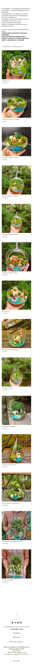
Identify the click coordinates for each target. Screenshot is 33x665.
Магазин (16, 637)
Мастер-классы (17, 641)
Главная (16, 633)
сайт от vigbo (16, 660)
